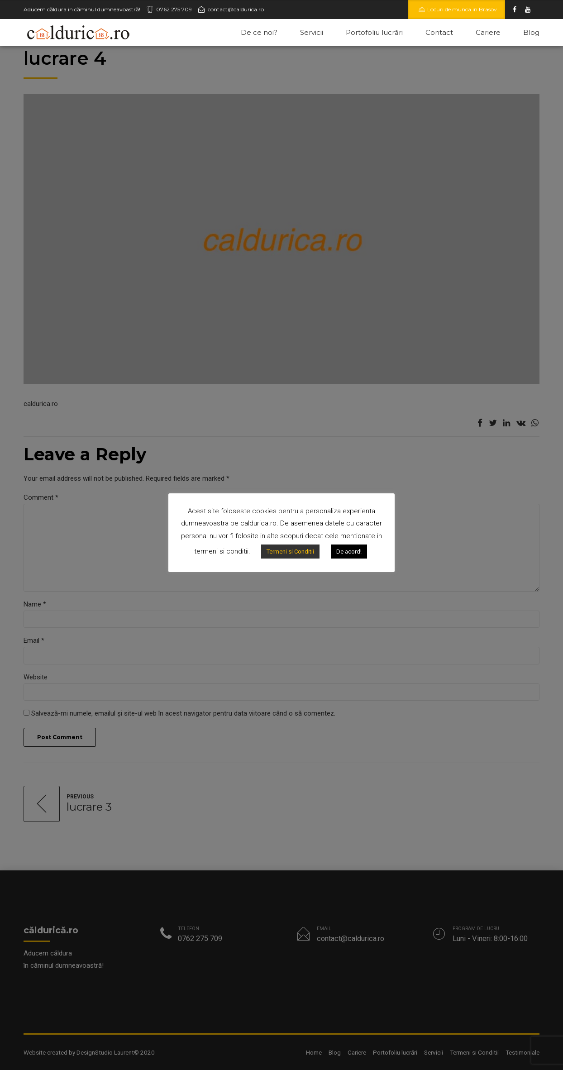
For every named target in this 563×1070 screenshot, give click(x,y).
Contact (439, 32)
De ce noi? (259, 32)
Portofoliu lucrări (374, 32)
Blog (531, 32)
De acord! (349, 551)
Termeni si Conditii (290, 551)
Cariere (488, 32)
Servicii (311, 32)
